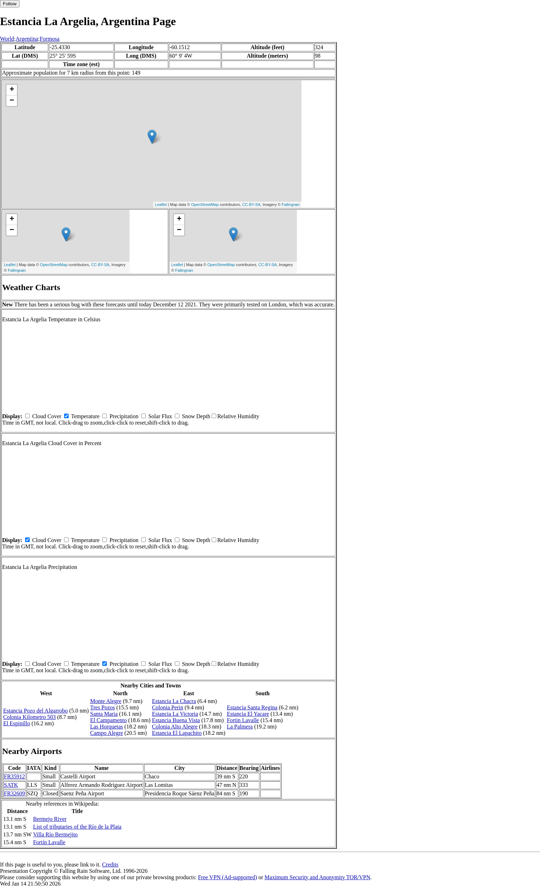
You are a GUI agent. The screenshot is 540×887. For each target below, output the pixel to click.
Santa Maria (104, 714)
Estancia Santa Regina (252, 707)
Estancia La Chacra (174, 701)
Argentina (27, 39)
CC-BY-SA (251, 204)
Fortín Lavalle (49, 842)
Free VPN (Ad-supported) (227, 877)
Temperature (85, 416)
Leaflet (161, 204)
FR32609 (14, 793)
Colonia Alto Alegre (174, 727)
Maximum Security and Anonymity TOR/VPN (317, 877)
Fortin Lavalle (243, 720)
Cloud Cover (46, 416)
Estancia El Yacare (248, 714)
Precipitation (123, 416)
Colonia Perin (167, 707)
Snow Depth (196, 416)
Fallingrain (291, 204)
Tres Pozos (102, 707)
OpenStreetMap (205, 204)
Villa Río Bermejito (55, 834)
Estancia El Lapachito (176, 733)
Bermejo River (50, 819)
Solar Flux (160, 416)
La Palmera (240, 727)
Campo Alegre (106, 733)
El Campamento (108, 720)
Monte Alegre (105, 701)
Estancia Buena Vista (176, 720)
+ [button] (12, 90)
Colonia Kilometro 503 (29, 717)
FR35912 (14, 776)
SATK (11, 785)
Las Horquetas (106, 727)
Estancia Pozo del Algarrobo (35, 711)
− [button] (12, 101)
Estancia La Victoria (175, 714)
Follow (10, 3)
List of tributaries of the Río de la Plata (77, 827)
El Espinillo (16, 723)
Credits (110, 865)
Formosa (49, 39)
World (7, 39)
